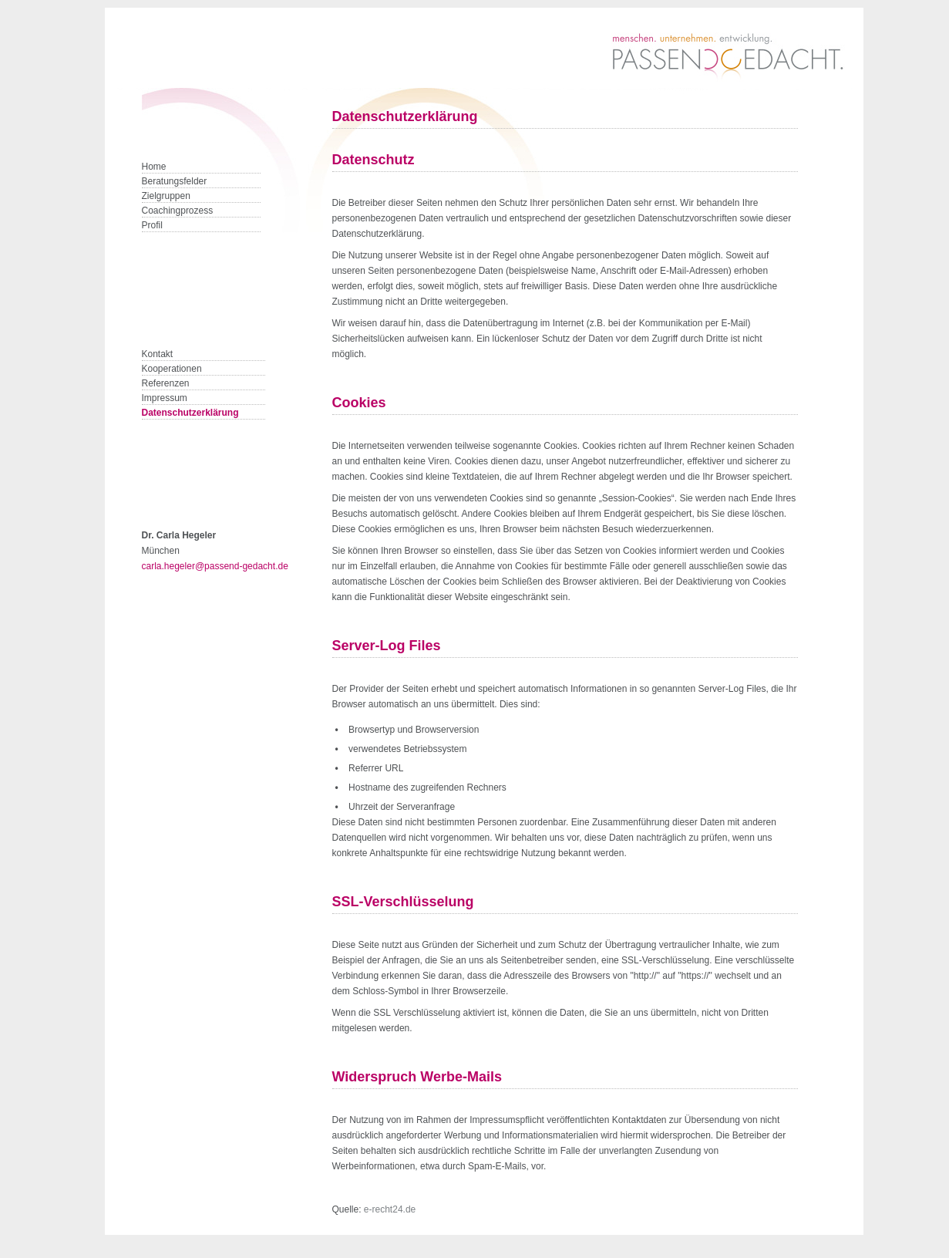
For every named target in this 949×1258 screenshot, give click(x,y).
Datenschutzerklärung (190, 412)
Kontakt (157, 354)
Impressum (164, 398)
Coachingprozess (178, 210)
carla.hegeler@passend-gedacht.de (215, 566)
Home (154, 166)
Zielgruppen (166, 196)
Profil (152, 225)
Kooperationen (172, 368)
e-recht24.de (390, 1209)
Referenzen (166, 383)
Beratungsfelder (174, 181)
